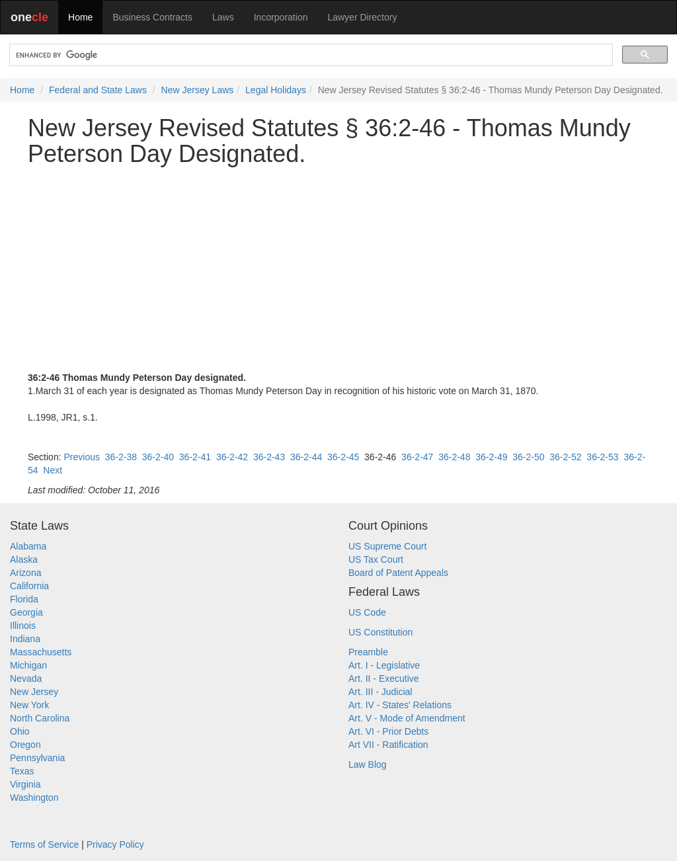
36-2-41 (195, 457)
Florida (24, 599)
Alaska (24, 559)
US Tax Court (375, 559)
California (29, 586)
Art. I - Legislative (384, 665)
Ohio (20, 731)
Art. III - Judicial (380, 691)
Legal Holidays (275, 90)
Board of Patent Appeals (398, 572)
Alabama (28, 546)
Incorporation (281, 17)
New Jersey (34, 691)
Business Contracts (152, 17)
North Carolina (39, 718)
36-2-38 (121, 457)
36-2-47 (417, 457)
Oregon (25, 744)
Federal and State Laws (98, 90)
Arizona (25, 572)
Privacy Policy (115, 844)
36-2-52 (565, 457)
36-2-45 (343, 457)
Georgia (26, 612)
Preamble (368, 652)
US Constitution (380, 632)
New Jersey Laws (197, 90)
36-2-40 (158, 457)
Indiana (25, 639)
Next (52, 470)
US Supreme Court (387, 546)
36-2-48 (454, 457)
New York (29, 705)
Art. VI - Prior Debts (388, 731)
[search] (310, 55)
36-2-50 (528, 457)
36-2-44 (306, 457)
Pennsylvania (37, 758)
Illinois (23, 625)
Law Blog (367, 764)
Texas (22, 771)
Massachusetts (40, 652)
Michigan (28, 665)
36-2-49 (491, 457)
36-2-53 (602, 457)
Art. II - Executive (383, 678)
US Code (367, 612)
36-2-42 (232, 457)
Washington (34, 797)
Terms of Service (44, 844)
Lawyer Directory (362, 17)
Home (80, 17)
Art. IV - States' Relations (400, 705)
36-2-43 (269, 457)
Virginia (25, 784)
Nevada (26, 678)
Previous (81, 457)
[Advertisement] (338, 269)
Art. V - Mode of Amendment (406, 718)
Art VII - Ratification (388, 744)
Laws (223, 17)
